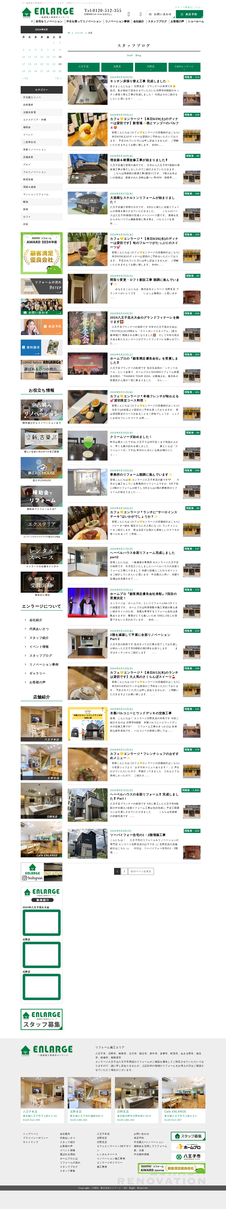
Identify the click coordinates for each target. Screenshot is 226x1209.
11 (29, 57)
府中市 (153, 1053)
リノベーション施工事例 (111, 1158)
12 (35, 57)
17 (23, 64)
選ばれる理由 (67, 1154)
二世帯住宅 (29, 142)
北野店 (117, 66)
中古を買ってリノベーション (83, 21)
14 (47, 57)
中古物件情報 (141, 1154)
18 (29, 64)
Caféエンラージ (184, 66)
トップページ (30, 1133)
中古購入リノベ (32, 97)
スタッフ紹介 (39, 638)
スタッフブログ (157, 21)
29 (53, 71)
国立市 (143, 1053)
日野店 (151, 66)
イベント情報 (39, 646)
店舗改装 (28, 157)
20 (41, 64)
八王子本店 (103, 1133)
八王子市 (100, 1053)
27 (41, 71)
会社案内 (65, 1133)
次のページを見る (141, 871)
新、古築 (139, 1150)
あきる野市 (187, 1053)
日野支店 (102, 1142)
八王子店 (83, 66)
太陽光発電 (29, 112)
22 (53, 64)
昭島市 (122, 1053)
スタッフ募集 (67, 1170)
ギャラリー (37, 673)
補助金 (27, 127)
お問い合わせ (141, 1133)
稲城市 (104, 1057)
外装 (25, 224)
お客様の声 (177, 21)
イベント (28, 134)
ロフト (27, 216)
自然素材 (28, 104)
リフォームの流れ (70, 1162)
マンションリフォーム (36, 194)
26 (35, 71)
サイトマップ (30, 1142)
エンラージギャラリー (110, 1162)
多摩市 (164, 1053)
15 (53, 57)
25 (29, 71)
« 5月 (25, 78)
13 (41, 57)
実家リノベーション (34, 149)
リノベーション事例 (117, 21)
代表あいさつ (39, 629)
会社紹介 (138, 21)
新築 (25, 209)
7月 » (58, 78)
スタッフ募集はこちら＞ (189, 7)
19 (35, 64)
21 (47, 64)
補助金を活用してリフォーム (150, 1146)
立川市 (133, 1053)
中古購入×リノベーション (149, 1142)
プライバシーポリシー (36, 1137)
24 (23, 71)
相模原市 (116, 1057)
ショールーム (196, 21)
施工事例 (102, 1166)
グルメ (27, 164)
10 (23, 57)
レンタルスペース (107, 1154)
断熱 (25, 201)
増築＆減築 (29, 187)
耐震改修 (28, 179)
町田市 (174, 1053)
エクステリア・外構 (34, 119)
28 (47, 71)
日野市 (112, 1053)
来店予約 (139, 1137)
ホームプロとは (69, 1158)
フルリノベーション (34, 172)
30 (60, 71)
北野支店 (102, 1137)
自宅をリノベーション (49, 21)
